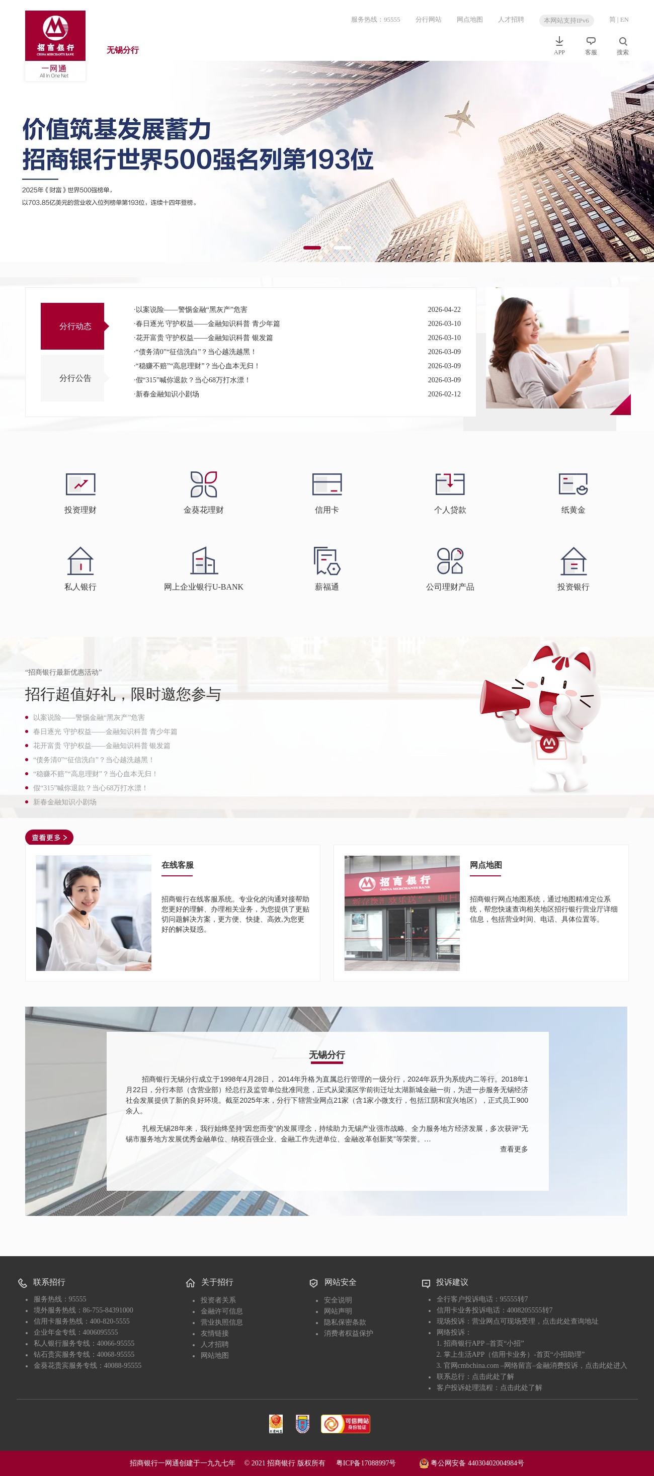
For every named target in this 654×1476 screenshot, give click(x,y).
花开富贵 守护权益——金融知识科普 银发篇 (204, 338)
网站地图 (215, 1355)
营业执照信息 (222, 1322)
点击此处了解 (493, 1376)
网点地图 (470, 19)
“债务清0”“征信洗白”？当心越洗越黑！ (197, 352)
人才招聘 (511, 19)
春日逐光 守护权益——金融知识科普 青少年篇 (208, 323)
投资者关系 (218, 1300)
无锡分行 (123, 50)
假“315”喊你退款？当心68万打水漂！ (193, 380)
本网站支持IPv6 (566, 20)
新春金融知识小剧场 (167, 394)
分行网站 (429, 19)
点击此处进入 (606, 1365)
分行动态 (75, 326)
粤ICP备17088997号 (377, 1463)
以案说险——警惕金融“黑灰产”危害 (192, 309)
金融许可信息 (222, 1311)
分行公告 (75, 378)
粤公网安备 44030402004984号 (471, 1462)
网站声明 (338, 1311)
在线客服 (177, 865)
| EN (623, 19)
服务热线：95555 (375, 19)
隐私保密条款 (345, 1322)
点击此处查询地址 (570, 1321)
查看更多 (514, 1149)
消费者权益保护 (348, 1333)
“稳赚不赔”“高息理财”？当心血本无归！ (198, 366)
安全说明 (338, 1300)
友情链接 (215, 1333)
